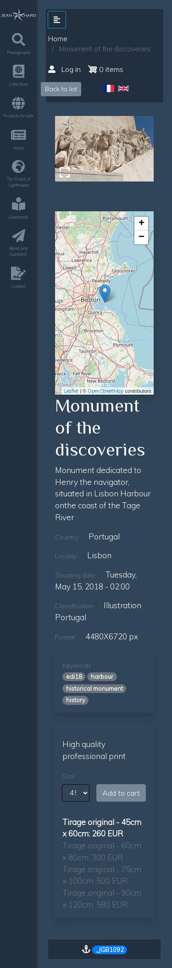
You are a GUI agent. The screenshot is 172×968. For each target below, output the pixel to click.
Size (68, 776)
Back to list (61, 89)
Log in (64, 69)
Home (57, 38)
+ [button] (141, 224)
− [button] (141, 237)
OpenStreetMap (105, 391)
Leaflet (71, 391)
